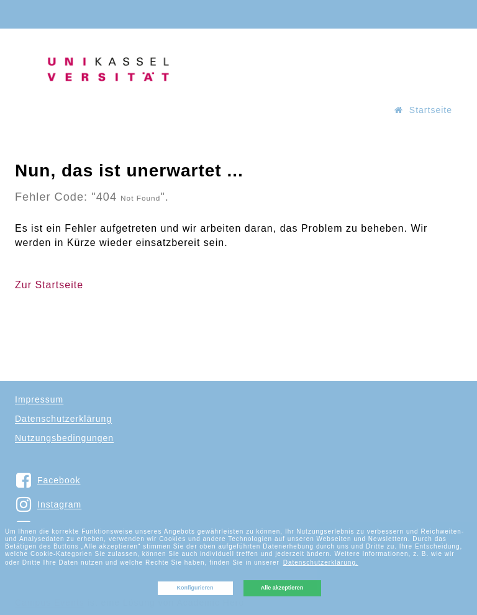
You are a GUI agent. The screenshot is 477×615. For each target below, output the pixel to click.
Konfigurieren (194, 588)
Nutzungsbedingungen (64, 438)
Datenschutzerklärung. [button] (320, 562)
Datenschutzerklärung (63, 419)
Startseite (423, 110)
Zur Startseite (49, 285)
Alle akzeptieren (282, 588)
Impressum (39, 399)
